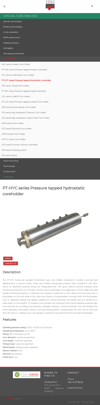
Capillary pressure (11, 43)
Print (8, 258)
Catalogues (8, 177)
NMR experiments (11, 37)
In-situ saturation (10, 32)
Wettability (8, 48)
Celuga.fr (9, 398)
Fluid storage (9, 166)
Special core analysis (12, 21)
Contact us (10, 263)
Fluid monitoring (10, 161)
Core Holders (9, 59)
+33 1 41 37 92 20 (75, 382)
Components (9, 171)
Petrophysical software (13, 53)
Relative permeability (13, 27)
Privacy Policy (88, 402)
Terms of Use (73, 402)
